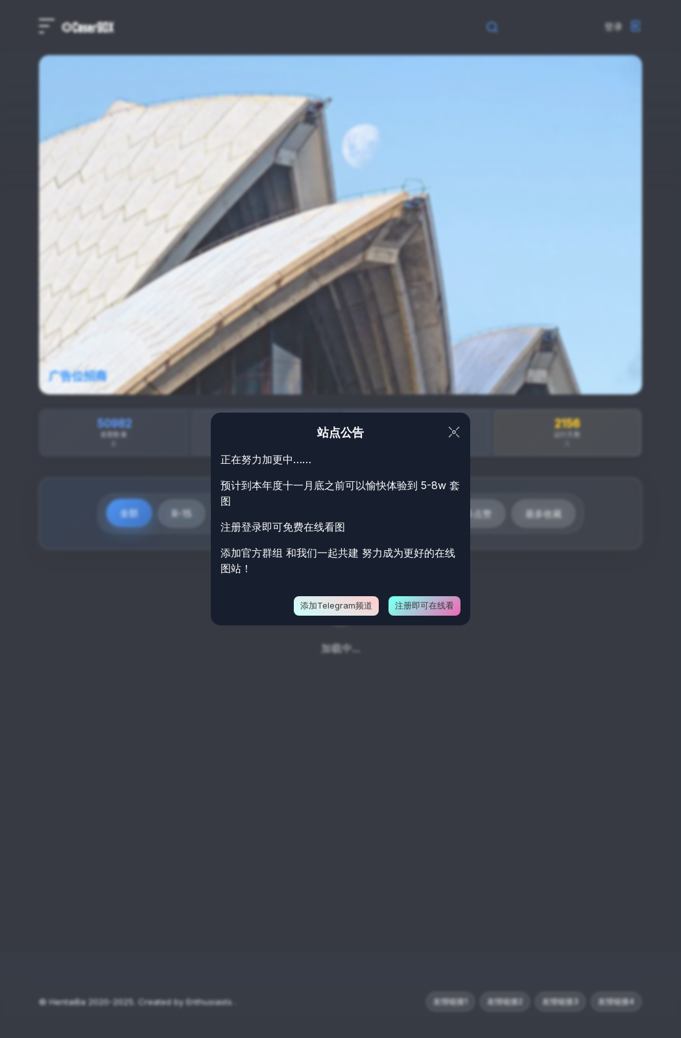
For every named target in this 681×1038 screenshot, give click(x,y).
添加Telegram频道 (336, 605)
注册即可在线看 (424, 605)
